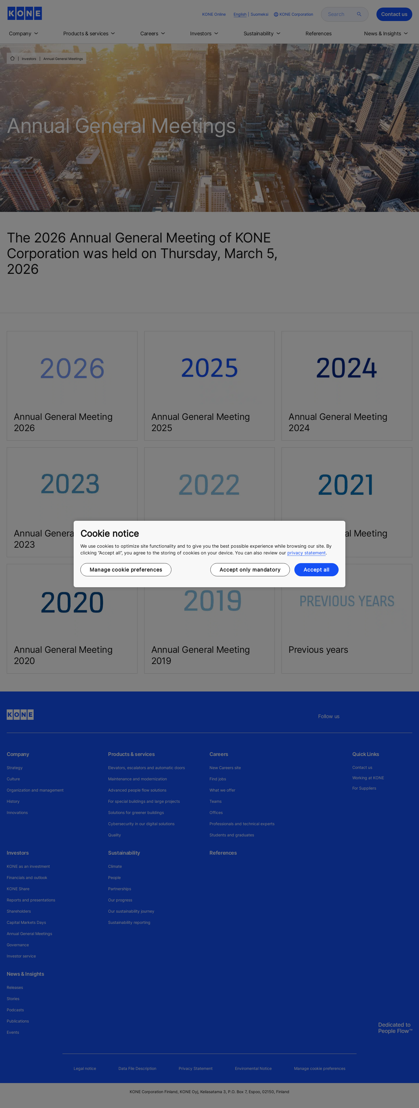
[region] (209, 554)
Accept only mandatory (250, 570)
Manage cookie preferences (126, 570)
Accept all (316, 570)
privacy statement (306, 553)
